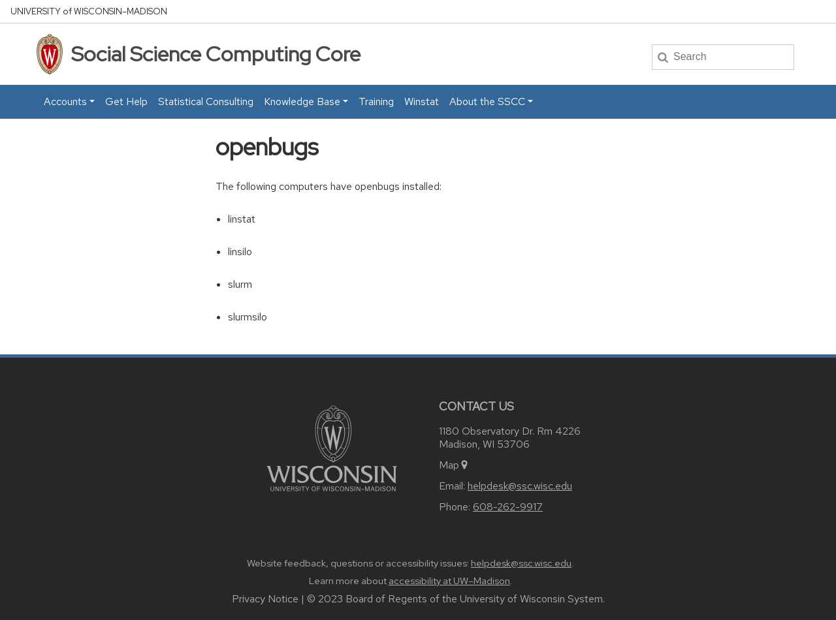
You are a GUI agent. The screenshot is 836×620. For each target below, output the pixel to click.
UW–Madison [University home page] (88, 11)
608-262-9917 (508, 507)
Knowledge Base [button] (302, 101)
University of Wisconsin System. (532, 599)
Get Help (126, 101)
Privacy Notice (265, 599)
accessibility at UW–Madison (449, 580)
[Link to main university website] (331, 447)
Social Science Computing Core (216, 54)
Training (376, 101)
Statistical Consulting (205, 101)
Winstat (421, 101)
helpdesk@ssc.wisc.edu (520, 486)
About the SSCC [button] (487, 101)
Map (454, 465)
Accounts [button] (65, 101)
